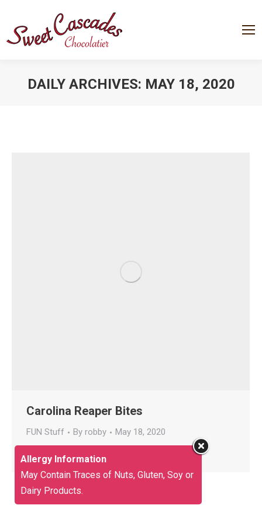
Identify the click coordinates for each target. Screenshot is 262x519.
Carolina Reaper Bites (84, 411)
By (89, 432)
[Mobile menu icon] (248, 29)
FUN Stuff (45, 432)
